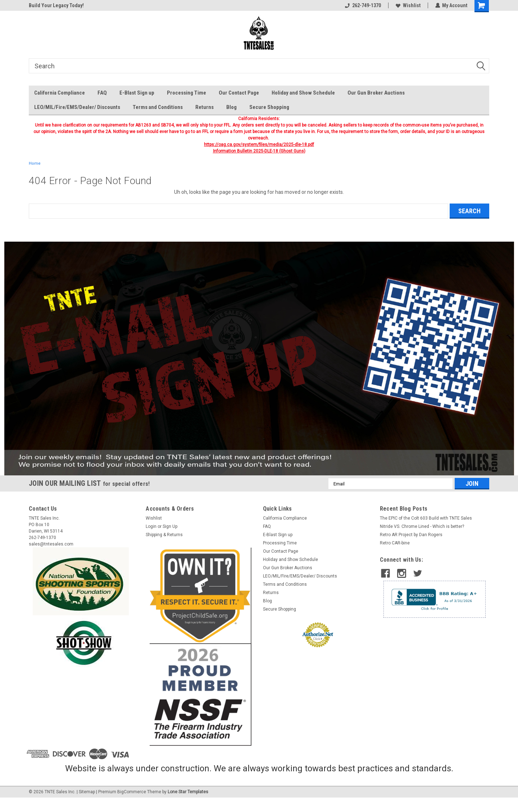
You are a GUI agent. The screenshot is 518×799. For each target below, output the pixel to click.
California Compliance (59, 93)
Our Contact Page (239, 93)
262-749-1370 (363, 5)
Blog (231, 107)
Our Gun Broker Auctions (376, 93)
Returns (204, 107)
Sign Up (170, 526)
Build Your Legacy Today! (56, 5)
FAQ (102, 93)
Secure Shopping (269, 107)
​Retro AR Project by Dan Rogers (411, 534)
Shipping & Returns (164, 534)
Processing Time (186, 93)
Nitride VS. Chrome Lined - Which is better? (422, 526)
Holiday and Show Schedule (303, 93)
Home (35, 163)
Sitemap (87, 791)
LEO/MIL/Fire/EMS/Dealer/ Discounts (77, 107)
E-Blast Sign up (136, 93)
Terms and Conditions (158, 107)
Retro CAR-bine (395, 542)
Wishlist (407, 5)
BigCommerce (131, 791)
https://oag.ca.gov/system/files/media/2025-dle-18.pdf (259, 144)
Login (151, 526)
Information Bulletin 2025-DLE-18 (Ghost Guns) (259, 151)
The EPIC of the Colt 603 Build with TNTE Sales (426, 518)
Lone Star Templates (188, 791)
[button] (259, 359)
